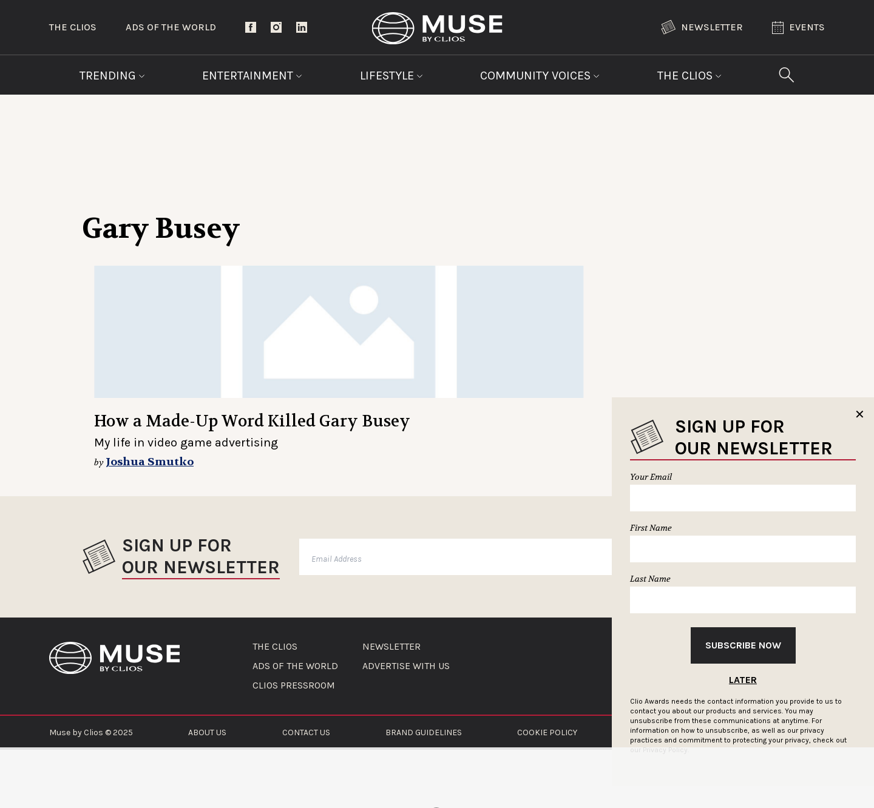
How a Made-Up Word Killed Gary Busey (252, 421)
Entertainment (252, 75)
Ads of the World (171, 27)
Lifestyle (391, 75)
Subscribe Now (743, 645)
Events (798, 27)
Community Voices (540, 75)
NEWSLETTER (391, 646)
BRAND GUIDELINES (423, 732)
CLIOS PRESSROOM (293, 685)
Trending (112, 75)
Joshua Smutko (150, 462)
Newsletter (702, 27)
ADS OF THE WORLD (295, 666)
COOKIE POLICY (547, 732)
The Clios (73, 27)
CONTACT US (306, 732)
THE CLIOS (274, 646)
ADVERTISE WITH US (406, 666)
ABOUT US (207, 732)
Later (743, 679)
